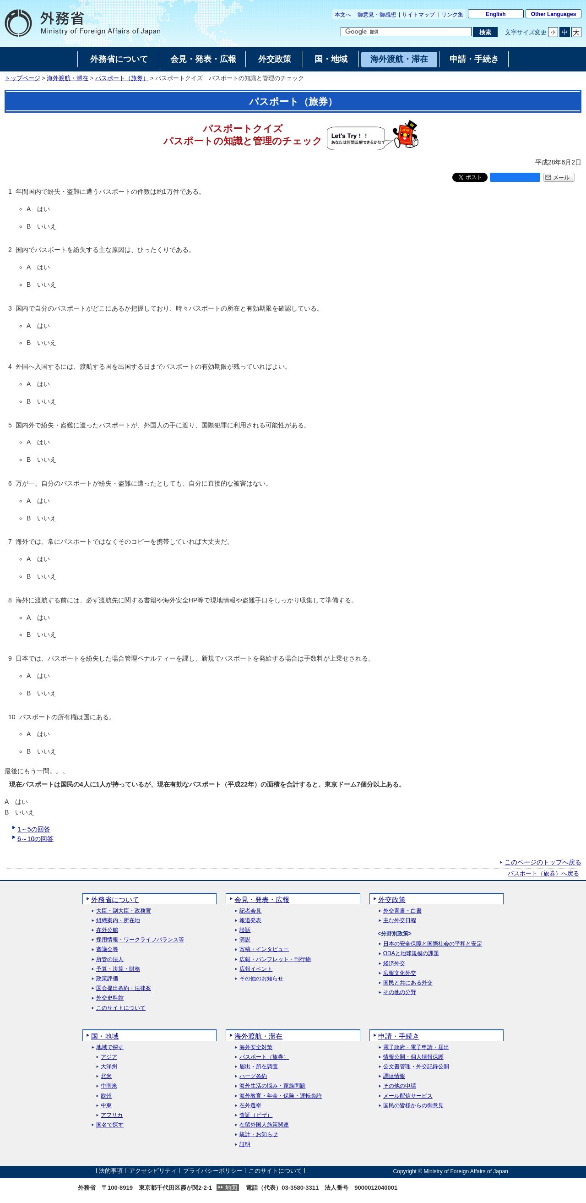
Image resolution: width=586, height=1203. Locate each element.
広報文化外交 (399, 973)
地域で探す (110, 1047)
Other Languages (553, 14)
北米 (106, 1076)
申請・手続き (398, 1036)
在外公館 (107, 930)
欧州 (106, 1096)
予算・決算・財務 (118, 969)
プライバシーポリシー (213, 1171)
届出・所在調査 (258, 1067)
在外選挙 (250, 1106)
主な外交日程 (399, 921)
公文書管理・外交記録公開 (416, 1067)
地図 (231, 1187)
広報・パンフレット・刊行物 (275, 959)
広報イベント (255, 969)
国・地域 (105, 1036)
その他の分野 (399, 992)
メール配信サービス (408, 1096)
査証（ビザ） (255, 1115)
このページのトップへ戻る (543, 862)
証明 (244, 1145)
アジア (109, 1057)
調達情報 (394, 1076)
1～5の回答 (33, 829)
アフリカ (112, 1115)
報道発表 (250, 921)
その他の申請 (399, 1086)
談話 (244, 930)
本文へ (343, 14)
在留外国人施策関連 (264, 1125)
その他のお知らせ (261, 979)
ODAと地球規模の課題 (411, 954)
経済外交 (394, 964)
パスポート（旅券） (122, 78)
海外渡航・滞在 (67, 78)
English (495, 14)
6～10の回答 (35, 838)
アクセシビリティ (153, 1171)
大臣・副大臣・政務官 (123, 911)
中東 (106, 1106)
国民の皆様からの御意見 (413, 1106)
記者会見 (250, 911)
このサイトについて (121, 1008)
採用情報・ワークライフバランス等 (140, 940)
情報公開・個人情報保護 (413, 1057)
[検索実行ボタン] (485, 32)
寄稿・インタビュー (264, 949)
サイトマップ (418, 14)
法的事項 (111, 1171)
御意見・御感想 (377, 14)
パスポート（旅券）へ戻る (543, 873)
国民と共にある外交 (408, 983)
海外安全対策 (255, 1047)
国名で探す (110, 1125)
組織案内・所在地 (118, 921)
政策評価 (107, 979)
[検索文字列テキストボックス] (406, 31)
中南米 (109, 1086)
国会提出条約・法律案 (123, 988)
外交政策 (392, 899)
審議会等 (107, 949)
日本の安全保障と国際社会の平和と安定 (432, 944)
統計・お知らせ (258, 1134)
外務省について (115, 899)
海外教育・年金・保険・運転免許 (280, 1096)
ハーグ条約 (253, 1076)
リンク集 (452, 14)
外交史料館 (110, 998)
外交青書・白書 (402, 911)
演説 (244, 940)
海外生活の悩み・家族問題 (272, 1086)
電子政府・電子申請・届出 (416, 1047)
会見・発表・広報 (261, 899)
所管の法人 (110, 959)
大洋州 (109, 1067)
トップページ (22, 78)
